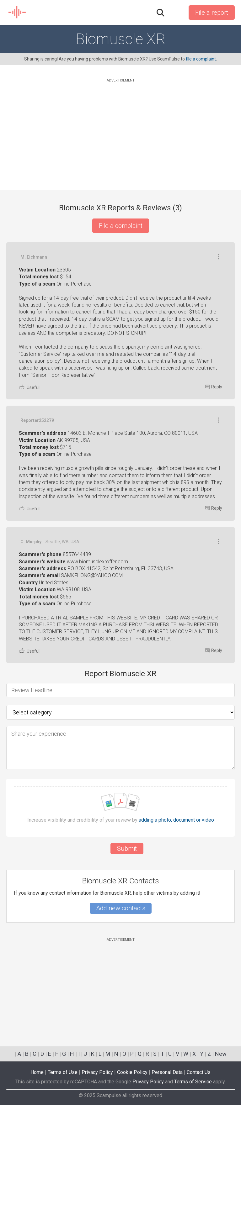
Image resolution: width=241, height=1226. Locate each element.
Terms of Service (193, 1202)
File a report (211, 12)
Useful (29, 508)
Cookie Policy (132, 1193)
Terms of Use (63, 1193)
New (221, 1174)
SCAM (17, 12)
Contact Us (199, 1193)
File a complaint (120, 225)
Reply (213, 507)
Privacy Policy (97, 1193)
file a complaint (201, 58)
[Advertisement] (120, 127)
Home (37, 1193)
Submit (127, 969)
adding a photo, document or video (176, 940)
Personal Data (167, 1193)
